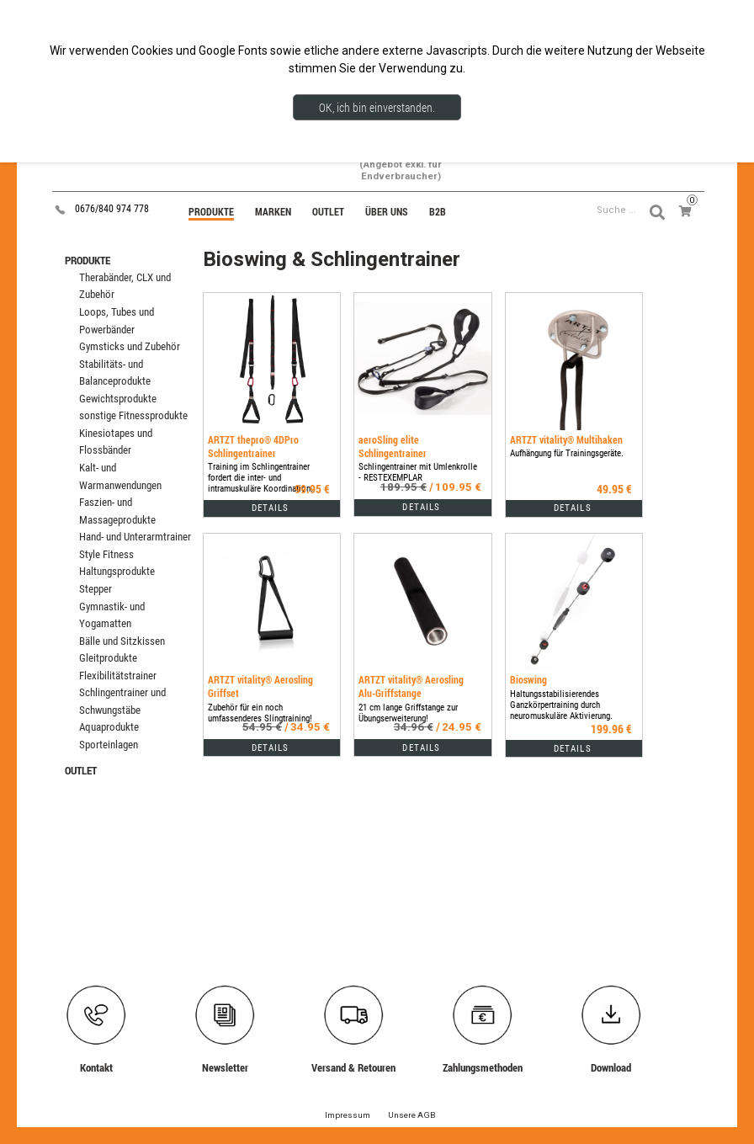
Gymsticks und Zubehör (129, 346)
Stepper (95, 589)
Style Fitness (106, 554)
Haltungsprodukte (117, 571)
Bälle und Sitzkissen (122, 641)
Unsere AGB (412, 1115)
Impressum (347, 1115)
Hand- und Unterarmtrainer (135, 536)
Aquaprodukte (109, 727)
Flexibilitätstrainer (118, 675)
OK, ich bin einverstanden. (377, 107)
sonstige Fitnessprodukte (133, 415)
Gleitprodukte (108, 658)
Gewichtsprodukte (118, 398)
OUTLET (81, 770)
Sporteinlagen (108, 744)
